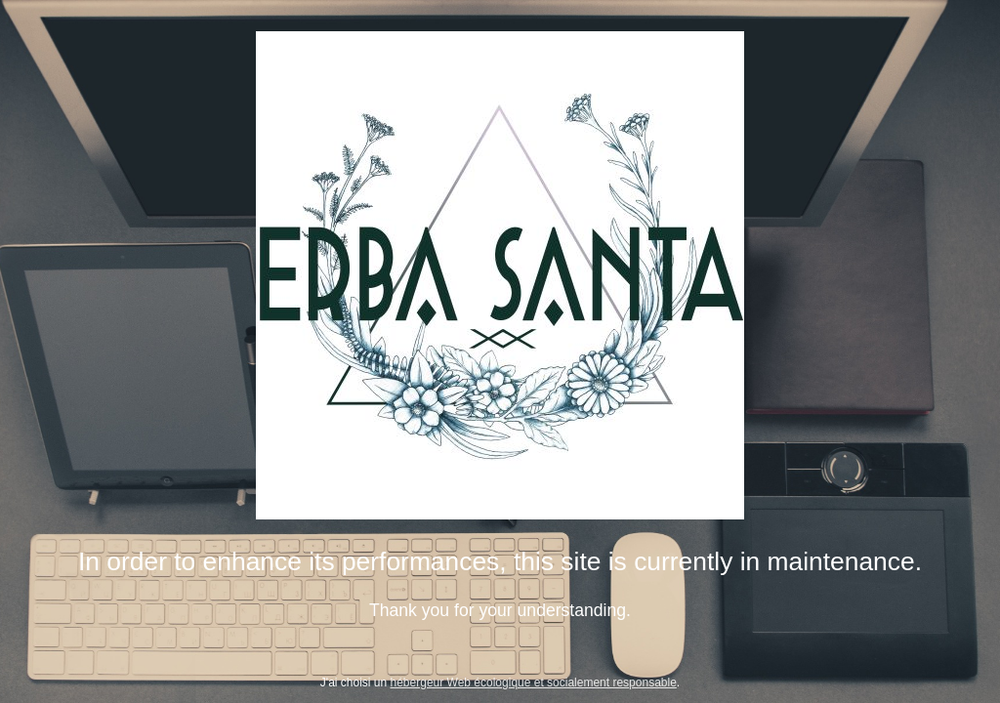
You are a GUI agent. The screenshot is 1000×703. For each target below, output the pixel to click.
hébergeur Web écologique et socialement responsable (534, 682)
